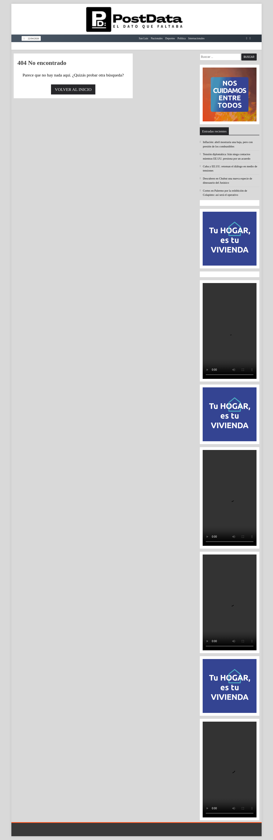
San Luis (143, 38)
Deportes (170, 38)
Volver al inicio (73, 89)
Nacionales (157, 38)
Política (181, 38)
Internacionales (196, 38)
